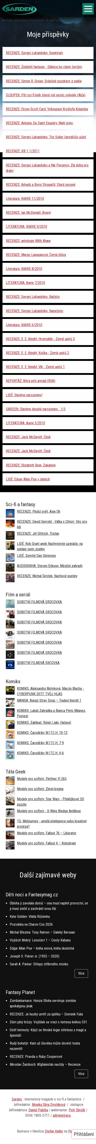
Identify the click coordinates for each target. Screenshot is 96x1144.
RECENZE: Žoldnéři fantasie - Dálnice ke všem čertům (44, 67)
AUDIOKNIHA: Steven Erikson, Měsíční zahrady (50, 566)
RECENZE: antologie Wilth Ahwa (28, 241)
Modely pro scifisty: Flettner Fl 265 (42, 779)
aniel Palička (39, 1110)
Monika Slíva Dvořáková (48, 1104)
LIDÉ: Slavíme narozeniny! (24, 395)
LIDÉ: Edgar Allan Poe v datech (28, 479)
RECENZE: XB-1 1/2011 (23, 151)
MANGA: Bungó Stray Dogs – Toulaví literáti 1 (49, 700)
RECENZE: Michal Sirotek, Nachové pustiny (47, 576)
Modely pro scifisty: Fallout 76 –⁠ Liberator (46, 833)
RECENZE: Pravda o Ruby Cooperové (36, 1056)
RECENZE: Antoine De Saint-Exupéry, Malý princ (39, 123)
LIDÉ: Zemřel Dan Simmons (36, 556)
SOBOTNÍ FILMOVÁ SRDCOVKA (39, 602)
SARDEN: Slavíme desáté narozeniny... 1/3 (35, 409)
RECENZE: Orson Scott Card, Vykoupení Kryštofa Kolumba (47, 109)
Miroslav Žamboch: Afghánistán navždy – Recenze (45, 1064)
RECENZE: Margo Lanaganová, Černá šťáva (36, 255)
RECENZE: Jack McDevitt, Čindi (28, 437)
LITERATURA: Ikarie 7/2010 (25, 283)
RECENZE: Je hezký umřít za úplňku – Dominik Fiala (46, 1014)
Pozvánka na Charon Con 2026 (31, 924)
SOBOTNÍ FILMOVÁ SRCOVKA (38, 663)
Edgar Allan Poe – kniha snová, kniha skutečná (42, 948)
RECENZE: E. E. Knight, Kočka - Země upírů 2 (37, 353)
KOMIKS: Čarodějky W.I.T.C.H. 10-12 (42, 733)
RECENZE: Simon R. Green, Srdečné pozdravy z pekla (44, 81)
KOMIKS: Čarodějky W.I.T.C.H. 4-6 (40, 753)
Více (81, 973)
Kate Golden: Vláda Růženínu (30, 916)
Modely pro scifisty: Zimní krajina (40, 789)
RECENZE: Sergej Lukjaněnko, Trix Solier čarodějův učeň (46, 137)
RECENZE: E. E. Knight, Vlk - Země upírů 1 (35, 367)
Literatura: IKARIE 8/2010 (24, 269)
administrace (62, 1115)
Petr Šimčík (77, 1110)
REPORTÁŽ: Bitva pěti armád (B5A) (30, 381)
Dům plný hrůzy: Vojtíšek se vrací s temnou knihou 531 (48, 1022)
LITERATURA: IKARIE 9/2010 (26, 226)
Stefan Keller (54, 1131)
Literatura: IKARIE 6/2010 (24, 325)
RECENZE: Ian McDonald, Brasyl (28, 212)
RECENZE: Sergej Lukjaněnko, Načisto (33, 297)
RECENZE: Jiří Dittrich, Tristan (38, 533)
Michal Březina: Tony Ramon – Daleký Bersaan (42, 932)
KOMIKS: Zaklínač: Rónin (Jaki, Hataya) (44, 722)
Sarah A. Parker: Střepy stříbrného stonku (39, 964)
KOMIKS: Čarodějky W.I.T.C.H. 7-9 (40, 743)
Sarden (17, 1099)
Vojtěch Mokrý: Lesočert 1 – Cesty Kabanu (40, 940)
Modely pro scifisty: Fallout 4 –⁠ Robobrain (46, 843)
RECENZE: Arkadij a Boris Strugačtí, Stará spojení (40, 184)
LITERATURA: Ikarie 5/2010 (25, 423)
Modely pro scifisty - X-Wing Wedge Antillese (49, 811)
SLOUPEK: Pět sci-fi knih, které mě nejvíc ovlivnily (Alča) (45, 95)
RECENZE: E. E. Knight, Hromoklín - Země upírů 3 (40, 339)
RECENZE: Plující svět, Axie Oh (38, 511)
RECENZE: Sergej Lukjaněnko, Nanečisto (34, 311)
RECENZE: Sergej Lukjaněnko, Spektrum (34, 53)
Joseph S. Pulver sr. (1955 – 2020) (34, 956)
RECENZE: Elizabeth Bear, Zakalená (30, 465)
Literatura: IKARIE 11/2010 (25, 198)
